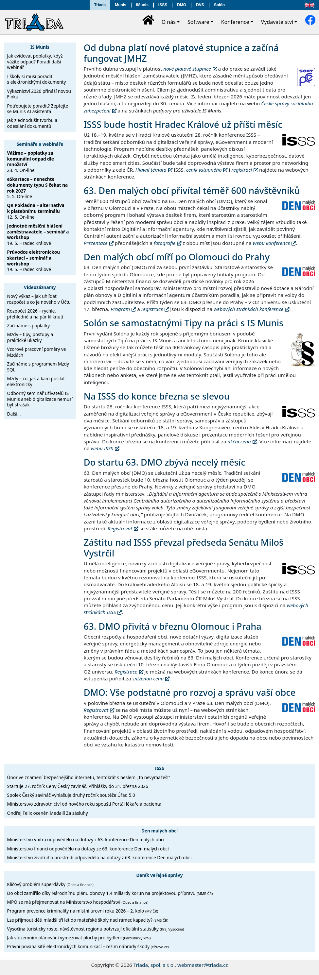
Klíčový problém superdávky (50, 884)
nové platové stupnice (187, 68)
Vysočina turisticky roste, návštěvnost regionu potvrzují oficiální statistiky (95, 929)
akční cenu (239, 441)
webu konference (271, 243)
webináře (53, 144)
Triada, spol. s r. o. (154, 965)
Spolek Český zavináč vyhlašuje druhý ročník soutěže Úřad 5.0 (71, 795)
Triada (100, 5)
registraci (241, 169)
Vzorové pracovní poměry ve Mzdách (36, 352)
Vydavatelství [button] (277, 22)
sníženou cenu (148, 678)
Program (120, 309)
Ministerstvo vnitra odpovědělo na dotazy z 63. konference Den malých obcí (85, 839)
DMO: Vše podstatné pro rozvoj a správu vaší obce (190, 692)
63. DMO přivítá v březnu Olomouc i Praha (172, 626)
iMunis (142, 5)
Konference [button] (235, 22)
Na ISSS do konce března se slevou (157, 396)
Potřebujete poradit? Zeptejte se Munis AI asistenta (37, 109)
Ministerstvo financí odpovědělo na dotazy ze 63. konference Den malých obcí (88, 849)
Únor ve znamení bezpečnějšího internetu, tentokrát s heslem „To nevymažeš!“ (88, 777)
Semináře (27, 144)
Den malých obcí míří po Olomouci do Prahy (177, 257)
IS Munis (39, 47)
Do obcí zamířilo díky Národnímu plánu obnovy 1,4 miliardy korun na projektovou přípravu (110, 893)
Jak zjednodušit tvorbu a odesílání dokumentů (32, 123)
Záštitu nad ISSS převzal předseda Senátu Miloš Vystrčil (184, 547)
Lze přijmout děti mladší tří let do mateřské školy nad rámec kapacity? (87, 920)
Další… (14, 414)
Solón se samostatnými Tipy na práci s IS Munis (183, 323)
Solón (219, 5)
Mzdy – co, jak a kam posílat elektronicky (36, 381)
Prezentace (96, 243)
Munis (120, 5)
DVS (200, 5)
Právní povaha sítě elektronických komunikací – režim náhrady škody (88, 946)
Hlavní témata (151, 169)
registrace (152, 309)
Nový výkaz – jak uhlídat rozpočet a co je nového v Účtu (39, 299)
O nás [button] (169, 22)
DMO (181, 5)
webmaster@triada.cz (202, 965)
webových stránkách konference (248, 309)
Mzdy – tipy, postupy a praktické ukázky (30, 337)
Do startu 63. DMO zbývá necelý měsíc (164, 462)
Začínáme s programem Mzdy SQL (38, 367)
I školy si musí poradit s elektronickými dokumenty (36, 79)
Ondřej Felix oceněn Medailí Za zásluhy (47, 813)
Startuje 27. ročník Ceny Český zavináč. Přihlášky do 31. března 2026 (77, 786)
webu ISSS (102, 448)
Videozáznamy (40, 287)
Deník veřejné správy (159, 875)
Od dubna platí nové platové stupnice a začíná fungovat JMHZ (181, 53)
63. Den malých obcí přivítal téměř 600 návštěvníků (192, 190)
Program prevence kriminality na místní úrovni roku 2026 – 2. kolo (82, 911)
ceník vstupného (204, 169)
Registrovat (120, 528)
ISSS (162, 5)
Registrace (126, 671)
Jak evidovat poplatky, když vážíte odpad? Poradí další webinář (35, 61)
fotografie (164, 243)
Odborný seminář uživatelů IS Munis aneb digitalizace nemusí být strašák (40, 399)
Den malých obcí (159, 831)
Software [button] (198, 22)
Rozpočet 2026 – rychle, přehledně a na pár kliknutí (35, 314)
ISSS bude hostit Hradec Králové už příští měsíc (183, 124)
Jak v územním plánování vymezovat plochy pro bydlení (79, 937)
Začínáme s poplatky (28, 325)
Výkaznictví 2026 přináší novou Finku (39, 94)
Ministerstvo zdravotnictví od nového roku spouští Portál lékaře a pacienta (84, 804)
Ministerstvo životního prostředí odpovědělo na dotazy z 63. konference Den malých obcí (99, 857)
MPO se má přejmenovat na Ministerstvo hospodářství (78, 902)
